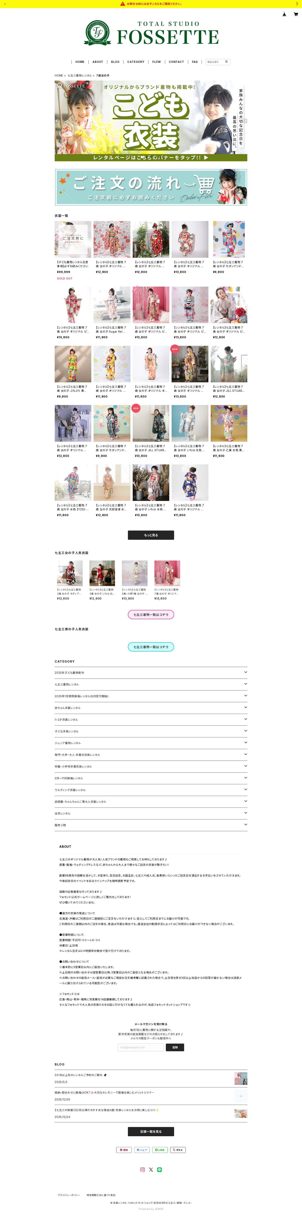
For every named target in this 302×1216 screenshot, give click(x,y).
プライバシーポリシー (69, 1195)
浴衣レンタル (62, 813)
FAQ (195, 61)
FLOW (156, 61)
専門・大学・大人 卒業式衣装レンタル (77, 754)
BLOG (115, 61)
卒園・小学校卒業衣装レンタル (73, 766)
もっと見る (151, 535)
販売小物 (60, 825)
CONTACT (176, 61)
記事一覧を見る (151, 1132)
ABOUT (97, 61)
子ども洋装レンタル (67, 731)
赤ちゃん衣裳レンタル (68, 707)
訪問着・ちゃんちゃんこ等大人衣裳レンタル (80, 801)
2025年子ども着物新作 (69, 672)
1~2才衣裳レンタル (66, 719)
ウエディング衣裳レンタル (70, 790)
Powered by (151, 1209)
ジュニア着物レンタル (68, 743)
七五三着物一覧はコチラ (151, 615)
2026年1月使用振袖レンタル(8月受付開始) (82, 696)
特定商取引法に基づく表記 (101, 1195)
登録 (175, 1047)
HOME (80, 61)
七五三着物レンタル (80, 75)
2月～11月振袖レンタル (69, 778)
